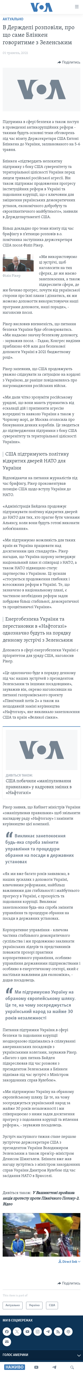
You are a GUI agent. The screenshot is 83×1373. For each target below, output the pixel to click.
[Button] (69, 62)
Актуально (13, 19)
